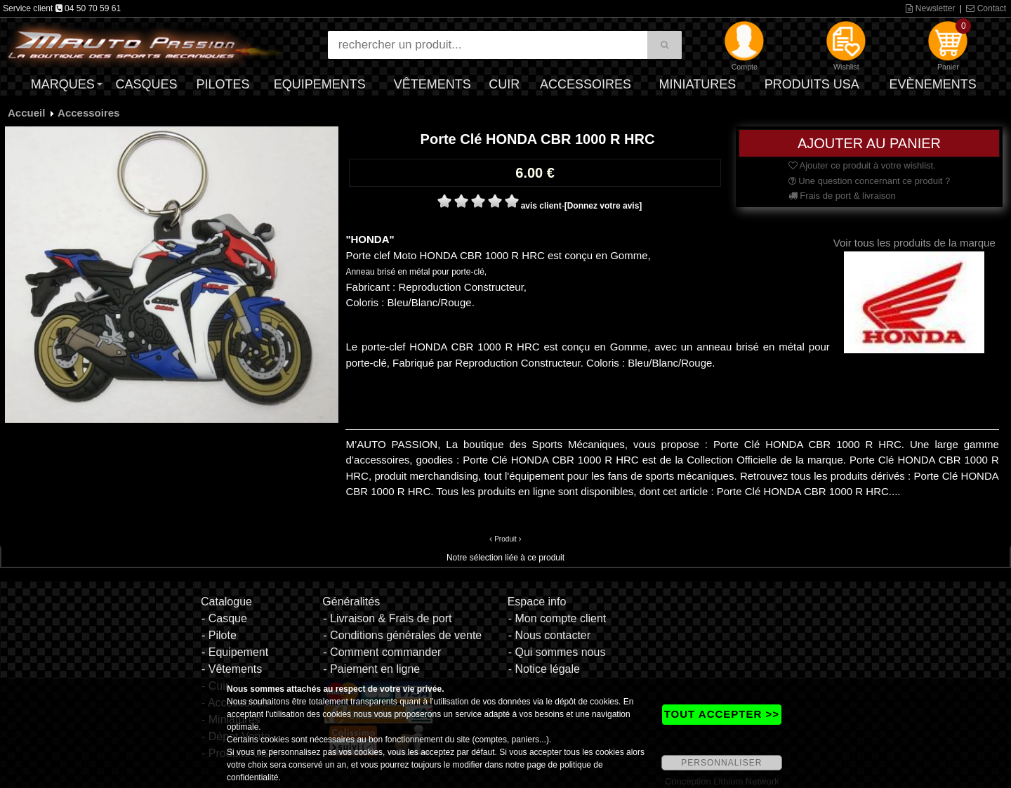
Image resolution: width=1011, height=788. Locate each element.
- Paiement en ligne (371, 669)
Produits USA (812, 84)
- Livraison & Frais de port (387, 618)
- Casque (224, 618)
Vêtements (432, 84)
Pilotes (223, 84)
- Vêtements (231, 669)
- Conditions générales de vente (402, 635)
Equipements (320, 84)
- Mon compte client (557, 618)
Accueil (26, 113)
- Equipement (234, 652)
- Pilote (219, 635)
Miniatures (697, 84)
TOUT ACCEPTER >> (721, 714)
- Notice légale (544, 669)
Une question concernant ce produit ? (869, 181)
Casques (146, 84)
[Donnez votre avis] (603, 206)
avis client (541, 206)
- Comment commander (382, 652)
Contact (986, 8)
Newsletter (930, 8)
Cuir (504, 84)
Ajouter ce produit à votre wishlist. (862, 165)
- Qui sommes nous (557, 652)
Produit (505, 539)
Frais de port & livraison (842, 195)
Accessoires (585, 84)
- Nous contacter (549, 635)
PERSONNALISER (721, 763)
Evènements (933, 84)
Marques (63, 84)
